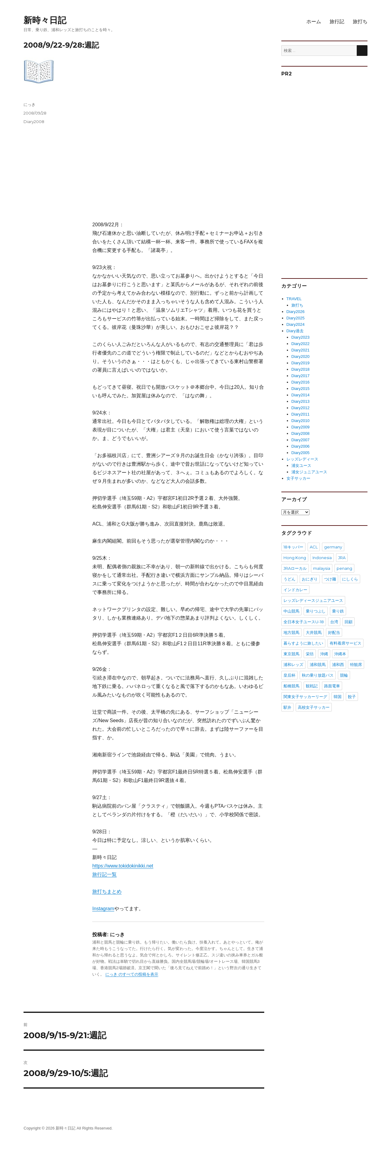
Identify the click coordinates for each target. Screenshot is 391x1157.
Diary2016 (300, 382)
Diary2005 (300, 452)
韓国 (338, 696)
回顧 (349, 621)
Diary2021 (300, 350)
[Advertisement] (179, 161)
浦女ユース (301, 465)
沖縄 (324, 653)
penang (344, 568)
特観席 (356, 664)
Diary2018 (300, 369)
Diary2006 (300, 446)
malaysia (321, 568)
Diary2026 (296, 311)
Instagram (103, 908)
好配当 (334, 632)
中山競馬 (291, 611)
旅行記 (337, 21)
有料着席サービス (345, 643)
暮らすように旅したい (303, 643)
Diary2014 (300, 395)
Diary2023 (300, 337)
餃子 (352, 696)
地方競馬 (291, 632)
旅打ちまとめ (107, 891)
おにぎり (310, 579)
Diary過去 (295, 331)
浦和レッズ (293, 664)
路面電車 (332, 685)
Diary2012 (300, 408)
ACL (314, 546)
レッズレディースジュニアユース (313, 600)
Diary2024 (296, 324)
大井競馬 (314, 632)
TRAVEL (294, 299)
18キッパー (293, 546)
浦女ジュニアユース (309, 472)
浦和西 (338, 664)
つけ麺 (330, 579)
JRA (341, 557)
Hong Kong (294, 557)
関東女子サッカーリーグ (305, 696)
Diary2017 (300, 375)
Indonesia (322, 557)
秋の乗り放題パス (318, 675)
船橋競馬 (291, 685)
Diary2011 (300, 414)
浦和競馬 (318, 664)
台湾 (334, 621)
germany (333, 546)
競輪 (344, 675)
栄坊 (310, 653)
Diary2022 (300, 343)
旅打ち (360, 21)
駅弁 (287, 707)
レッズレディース (302, 459)
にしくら (350, 579)
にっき (29, 104)
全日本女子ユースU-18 (303, 621)
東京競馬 (291, 653)
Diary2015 (300, 388)
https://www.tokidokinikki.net (122, 865)
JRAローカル (295, 568)
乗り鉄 (338, 611)
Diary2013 (300, 401)
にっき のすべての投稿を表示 (131, 974)
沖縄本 (340, 653)
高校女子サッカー (314, 707)
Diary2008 (34, 121)
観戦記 (312, 685)
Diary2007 (300, 440)
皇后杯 (289, 675)
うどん (289, 579)
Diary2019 (300, 363)
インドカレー (295, 589)
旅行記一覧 (104, 874)
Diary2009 (300, 427)
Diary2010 (300, 420)
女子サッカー (298, 478)
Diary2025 (296, 318)
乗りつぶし (316, 611)
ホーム (313, 21)
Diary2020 (300, 356)
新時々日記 (45, 20)
